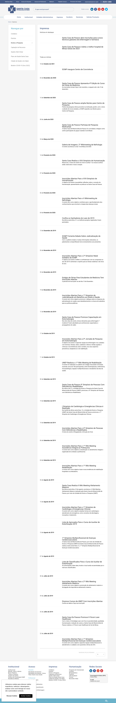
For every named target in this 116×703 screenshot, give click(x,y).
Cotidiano (14, 34)
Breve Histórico (12, 673)
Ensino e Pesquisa (17, 43)
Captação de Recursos (18, 47)
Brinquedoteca (73, 673)
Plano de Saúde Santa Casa (19, 56)
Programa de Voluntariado (76, 670)
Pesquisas (31, 685)
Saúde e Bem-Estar (17, 52)
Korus (17, 1)
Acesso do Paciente (26, 1)
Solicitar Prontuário (93, 17)
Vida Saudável (73, 676)
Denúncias (79, 17)
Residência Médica (13, 678)
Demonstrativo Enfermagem (36, 690)
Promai (71, 677)
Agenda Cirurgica (33, 680)
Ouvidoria (69, 17)
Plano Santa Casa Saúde (35, 675)
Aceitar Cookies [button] (26, 696)
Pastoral (71, 674)
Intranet (30, 683)
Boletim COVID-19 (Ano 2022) (20, 65)
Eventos (13, 38)
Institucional (29, 17)
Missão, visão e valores (14, 671)
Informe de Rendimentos (35, 684)
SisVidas (30, 681)
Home (19, 17)
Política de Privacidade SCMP (16, 677)
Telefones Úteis (9, 1)
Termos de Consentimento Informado (36, 687)
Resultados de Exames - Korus (37, 673)
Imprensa (60, 17)
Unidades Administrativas (44, 17)
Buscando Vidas (73, 678)
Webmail (51, 1)
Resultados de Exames (34, 672)
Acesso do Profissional (40, 1)
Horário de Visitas (13, 676)
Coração (71, 671)
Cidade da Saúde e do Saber (20, 61)
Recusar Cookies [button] (12, 696)
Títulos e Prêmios (13, 674)
